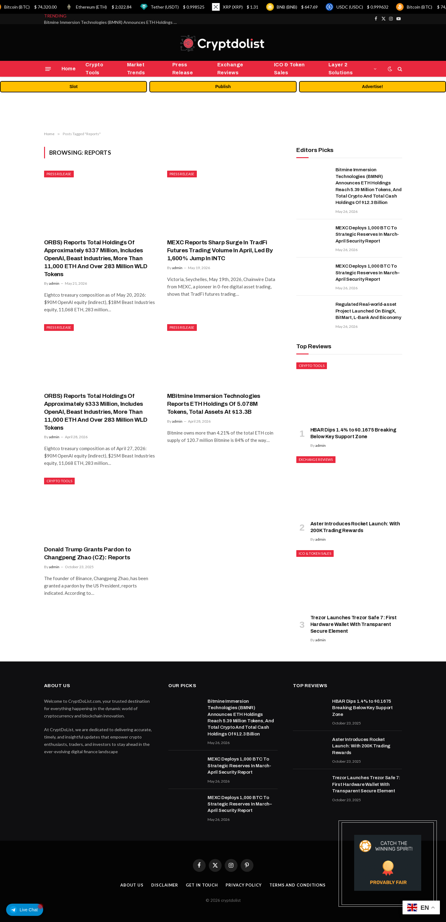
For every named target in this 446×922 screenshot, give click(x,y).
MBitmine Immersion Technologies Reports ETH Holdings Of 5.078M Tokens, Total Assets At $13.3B (213, 404)
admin (54, 283)
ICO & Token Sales (289, 68)
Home (69, 68)
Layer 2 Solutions (340, 68)
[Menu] (48, 69)
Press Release (182, 68)
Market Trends (136, 68)
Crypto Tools (94, 68)
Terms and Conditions (297, 885)
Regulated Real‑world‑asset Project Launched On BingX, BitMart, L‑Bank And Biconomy (368, 311)
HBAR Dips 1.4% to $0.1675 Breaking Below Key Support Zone (353, 433)
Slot (73, 86)
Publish (223, 86)
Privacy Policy (244, 885)
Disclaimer (164, 885)
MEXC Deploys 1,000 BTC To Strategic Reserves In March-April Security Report (367, 234)
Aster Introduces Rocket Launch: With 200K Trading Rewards (355, 527)
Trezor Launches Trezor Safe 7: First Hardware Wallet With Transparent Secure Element (353, 624)
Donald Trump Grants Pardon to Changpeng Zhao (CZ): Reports (87, 553)
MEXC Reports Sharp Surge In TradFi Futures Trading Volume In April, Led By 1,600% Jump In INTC (220, 250)
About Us (132, 885)
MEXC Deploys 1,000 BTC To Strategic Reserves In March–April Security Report (367, 273)
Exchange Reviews (230, 68)
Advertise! (372, 86)
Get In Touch (202, 885)
